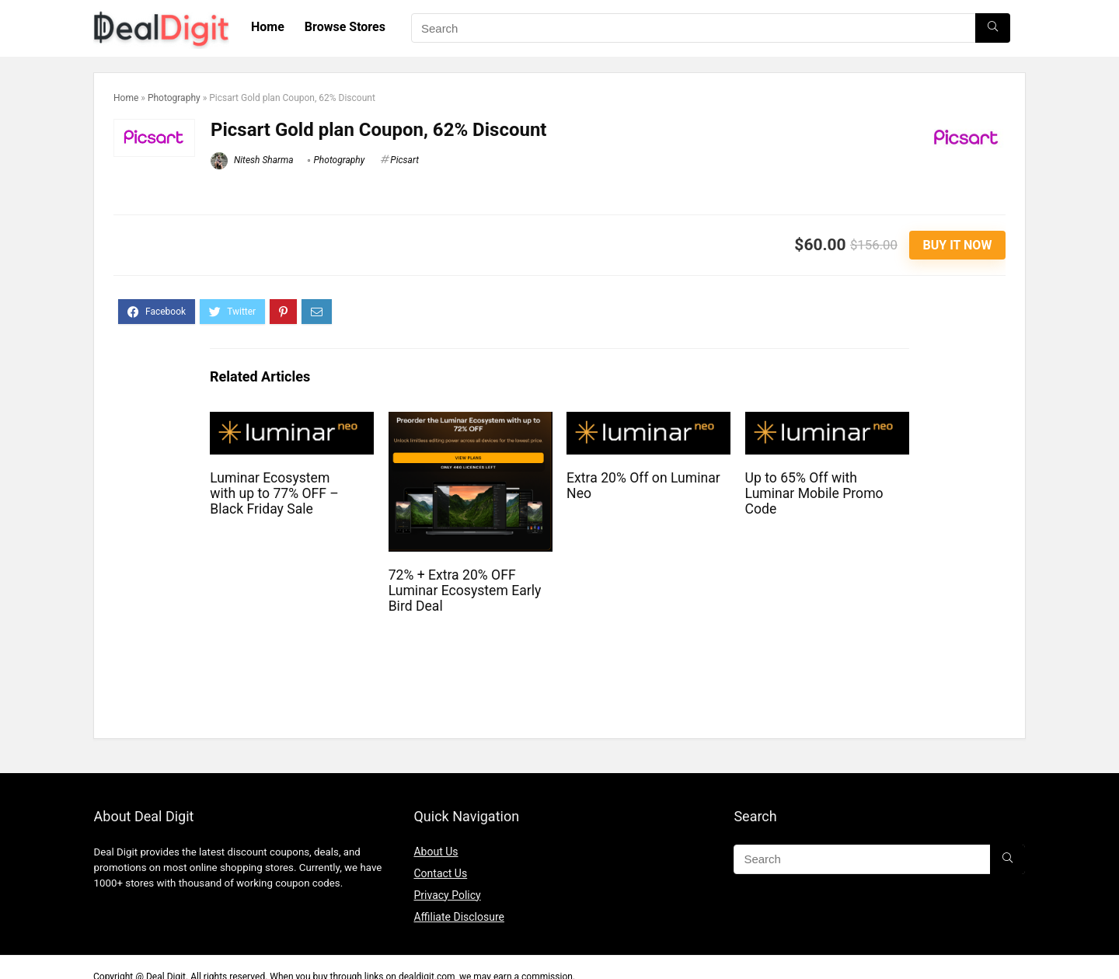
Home (267, 26)
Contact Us (440, 873)
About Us (435, 851)
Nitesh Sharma (252, 160)
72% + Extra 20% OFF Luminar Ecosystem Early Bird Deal (465, 590)
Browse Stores (345, 26)
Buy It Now (957, 245)
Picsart (404, 160)
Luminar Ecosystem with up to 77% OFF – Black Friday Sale (274, 493)
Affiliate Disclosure (458, 917)
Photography (174, 97)
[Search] (992, 28)
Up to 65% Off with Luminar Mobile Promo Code (814, 493)
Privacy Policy (446, 895)
